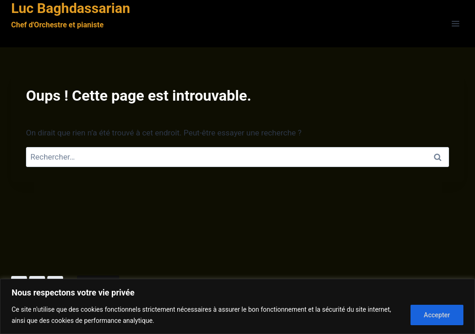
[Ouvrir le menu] (455, 24)
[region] (237, 306)
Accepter (437, 315)
